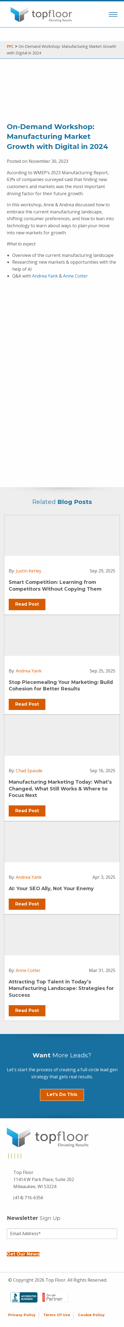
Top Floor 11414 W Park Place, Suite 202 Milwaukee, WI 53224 (43, 1179)
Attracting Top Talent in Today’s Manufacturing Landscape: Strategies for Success (61, 988)
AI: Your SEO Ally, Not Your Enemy (51, 888)
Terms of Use (56, 1315)
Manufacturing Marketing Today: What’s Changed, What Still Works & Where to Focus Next (60, 788)
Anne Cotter (75, 276)
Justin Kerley (28, 571)
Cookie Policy (91, 1315)
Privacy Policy (22, 1315)
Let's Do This (62, 1094)
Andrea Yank (45, 276)
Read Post (27, 604)
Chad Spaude (29, 771)
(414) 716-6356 (28, 1198)
